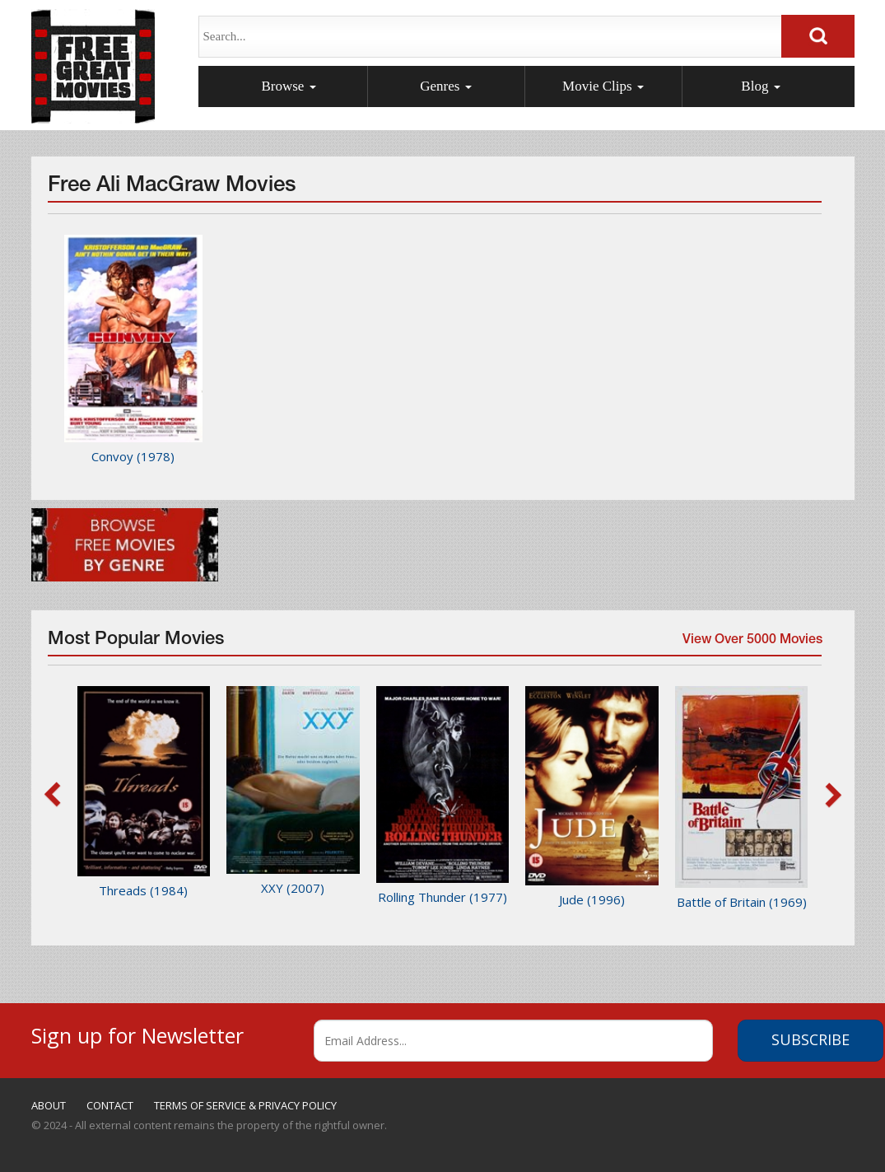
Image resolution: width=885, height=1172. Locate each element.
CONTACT (109, 1105)
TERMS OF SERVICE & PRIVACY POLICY (245, 1105)
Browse (288, 86)
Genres (445, 86)
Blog (760, 86)
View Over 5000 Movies (750, 644)
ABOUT (48, 1105)
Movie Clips (603, 86)
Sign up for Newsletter (137, 1033)
